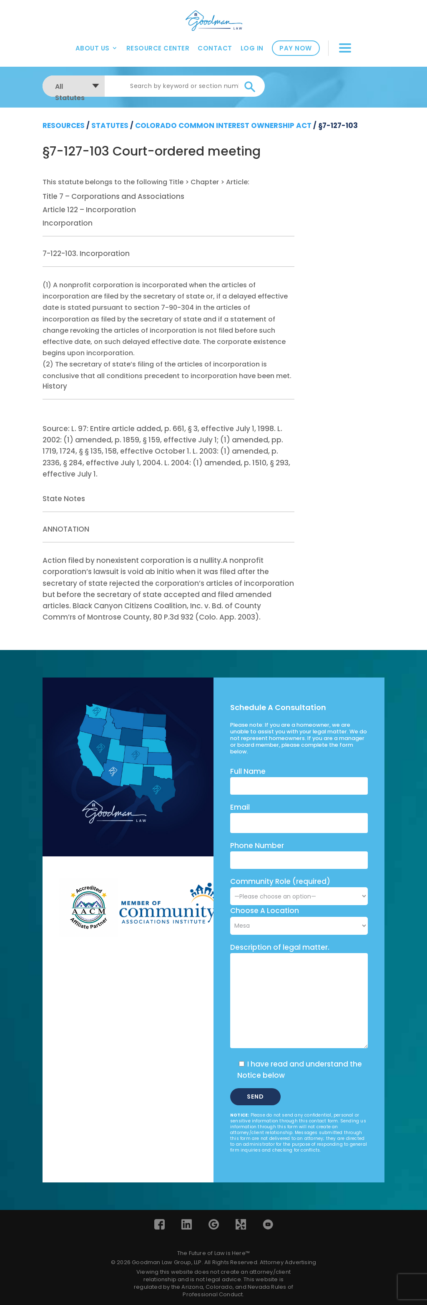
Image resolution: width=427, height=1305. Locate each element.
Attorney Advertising (288, 1262)
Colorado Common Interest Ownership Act (223, 125)
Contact (215, 46)
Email (240, 807)
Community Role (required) (299, 888)
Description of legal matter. (279, 947)
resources (64, 125)
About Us (92, 46)
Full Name (248, 771)
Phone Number (257, 846)
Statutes (109, 125)
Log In (252, 46)
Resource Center (158, 46)
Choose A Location (264, 911)
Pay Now (295, 46)
